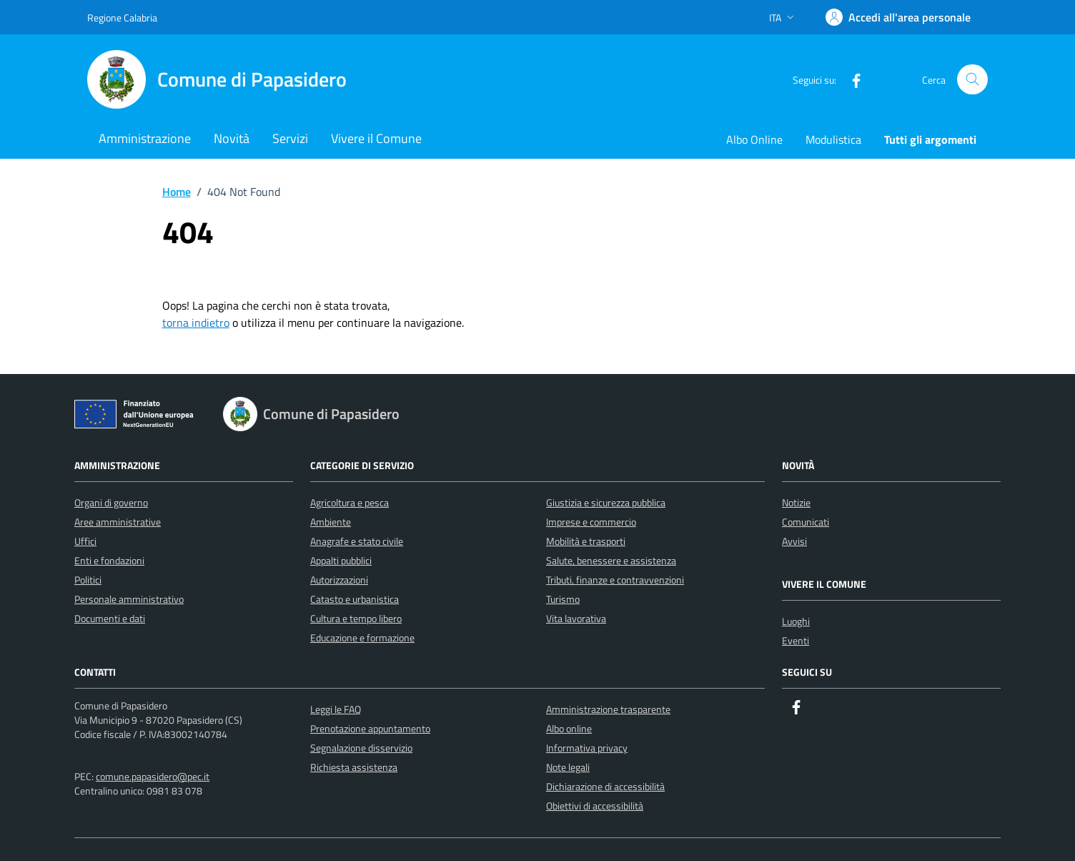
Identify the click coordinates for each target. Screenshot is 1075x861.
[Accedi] (898, 17)
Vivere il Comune (376, 138)
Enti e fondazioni (109, 560)
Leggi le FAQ (335, 709)
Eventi (795, 640)
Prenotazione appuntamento (370, 728)
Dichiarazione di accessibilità (605, 786)
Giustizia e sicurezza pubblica (605, 502)
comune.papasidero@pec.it (152, 776)
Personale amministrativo (129, 598)
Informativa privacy (587, 747)
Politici (87, 579)
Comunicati (805, 521)
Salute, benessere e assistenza (611, 560)
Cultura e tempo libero (356, 618)
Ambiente (330, 521)
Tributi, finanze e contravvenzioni (615, 579)
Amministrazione (145, 138)
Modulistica (833, 139)
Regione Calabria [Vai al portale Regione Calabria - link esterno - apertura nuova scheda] (122, 17)
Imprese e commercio (591, 521)
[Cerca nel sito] (972, 79)
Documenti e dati (109, 618)
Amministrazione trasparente (608, 709)
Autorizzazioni (339, 579)
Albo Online (754, 139)
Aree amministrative (117, 521)
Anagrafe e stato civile (356, 540)
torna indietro (195, 322)
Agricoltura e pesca (349, 502)
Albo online (569, 728)
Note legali (568, 766)
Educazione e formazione (362, 637)
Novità (231, 138)
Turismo (563, 598)
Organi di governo (111, 502)
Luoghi (796, 621)
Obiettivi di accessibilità (594, 805)
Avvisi (794, 540)
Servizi (290, 138)
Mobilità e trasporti (585, 540)
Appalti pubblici (341, 560)
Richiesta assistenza (353, 766)
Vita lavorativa (576, 618)
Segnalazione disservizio (361, 747)
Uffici (85, 540)
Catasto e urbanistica (354, 598)
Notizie (796, 502)
